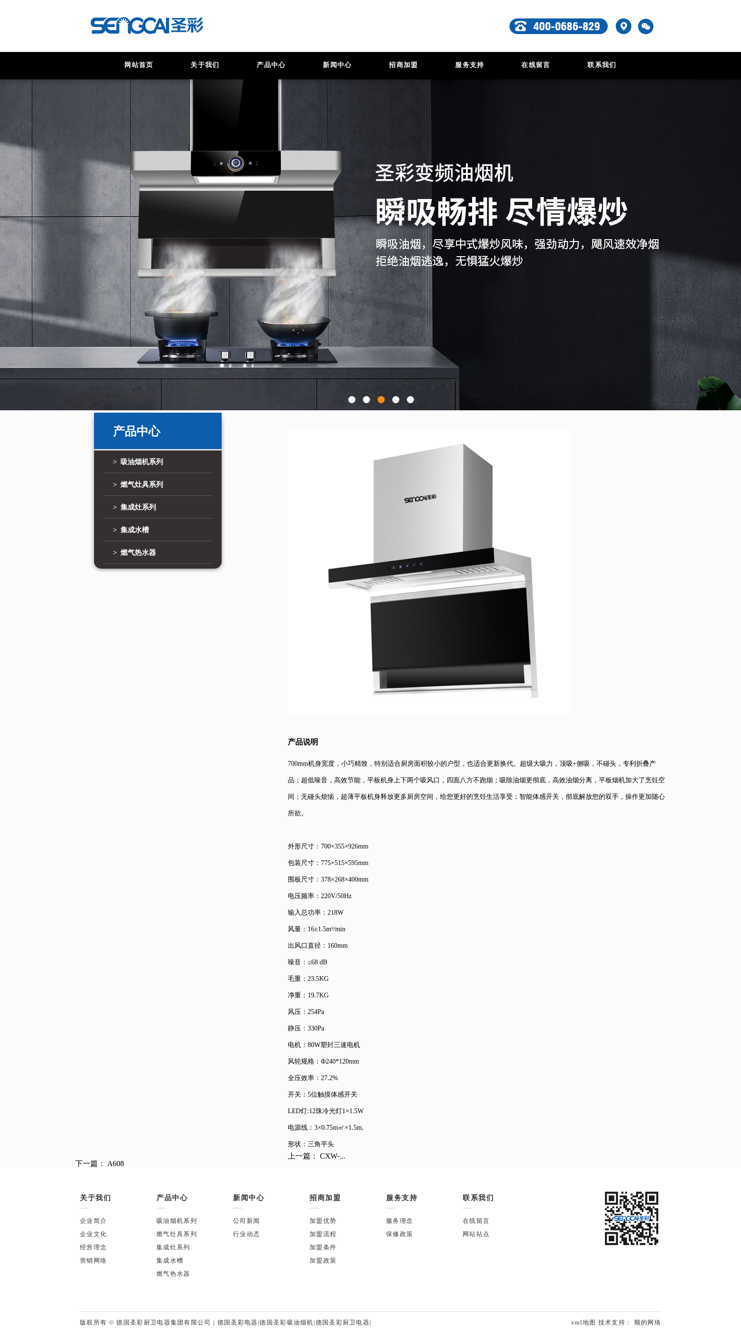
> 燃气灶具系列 (138, 484)
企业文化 (93, 1234)
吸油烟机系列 (176, 1220)
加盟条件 (323, 1247)
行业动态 (246, 1234)
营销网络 (93, 1260)
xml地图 (584, 1322)
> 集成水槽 (131, 530)
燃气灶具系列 (176, 1234)
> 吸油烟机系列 (138, 462)
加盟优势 (323, 1220)
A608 (115, 1164)
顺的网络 (646, 1322)
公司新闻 (246, 1220)
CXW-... (332, 1156)
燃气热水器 (173, 1273)
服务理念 (399, 1220)
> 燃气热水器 (134, 552)
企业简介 (93, 1220)
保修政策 (399, 1234)
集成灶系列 (173, 1247)
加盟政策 (323, 1260)
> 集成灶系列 (134, 507)
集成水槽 (169, 1260)
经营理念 (93, 1247)
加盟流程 (323, 1234)
